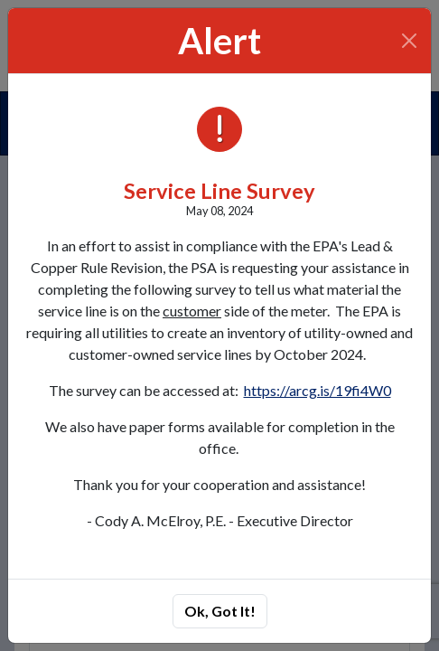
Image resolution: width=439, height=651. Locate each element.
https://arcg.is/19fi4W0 (317, 390)
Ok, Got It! (220, 610)
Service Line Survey (219, 190)
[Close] (410, 40)
